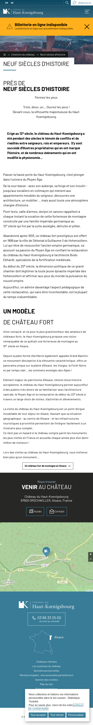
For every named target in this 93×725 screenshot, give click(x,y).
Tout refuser (57, 715)
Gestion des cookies (46, 679)
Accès (35, 511)
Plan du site (46, 684)
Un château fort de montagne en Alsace (48, 466)
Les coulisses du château (46, 666)
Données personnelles (46, 670)
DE (12, 2)
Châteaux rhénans (46, 661)
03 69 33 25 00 (49, 617)
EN (6, 2)
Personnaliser (76, 715)
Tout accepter (38, 715)
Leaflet (89, 590)
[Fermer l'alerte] (87, 27)
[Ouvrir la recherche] (67, 2)
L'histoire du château (23, 54)
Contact (56, 511)
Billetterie (81, 3)
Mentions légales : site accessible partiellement (46, 675)
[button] (46, 553)
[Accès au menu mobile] (87, 12)
